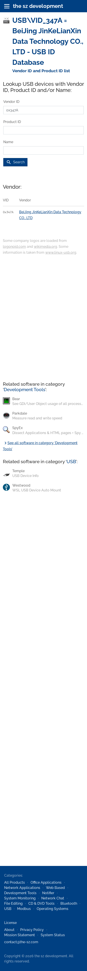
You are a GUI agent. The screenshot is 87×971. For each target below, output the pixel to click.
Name (8, 142)
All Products (14, 882)
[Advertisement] (42, 319)
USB (71, 461)
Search (15, 162)
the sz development (38, 6)
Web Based (55, 888)
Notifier (48, 893)
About (9, 930)
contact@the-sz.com (21, 942)
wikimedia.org (45, 247)
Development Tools (24, 389)
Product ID (12, 122)
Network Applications (22, 888)
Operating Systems (52, 909)
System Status (53, 935)
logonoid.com (14, 247)
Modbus (24, 909)
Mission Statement (19, 935)
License (10, 923)
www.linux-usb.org (60, 252)
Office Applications (46, 882)
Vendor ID (11, 102)
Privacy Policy (32, 930)
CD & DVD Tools (41, 903)
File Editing (13, 903)
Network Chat (52, 898)
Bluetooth (68, 903)
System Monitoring (20, 898)
